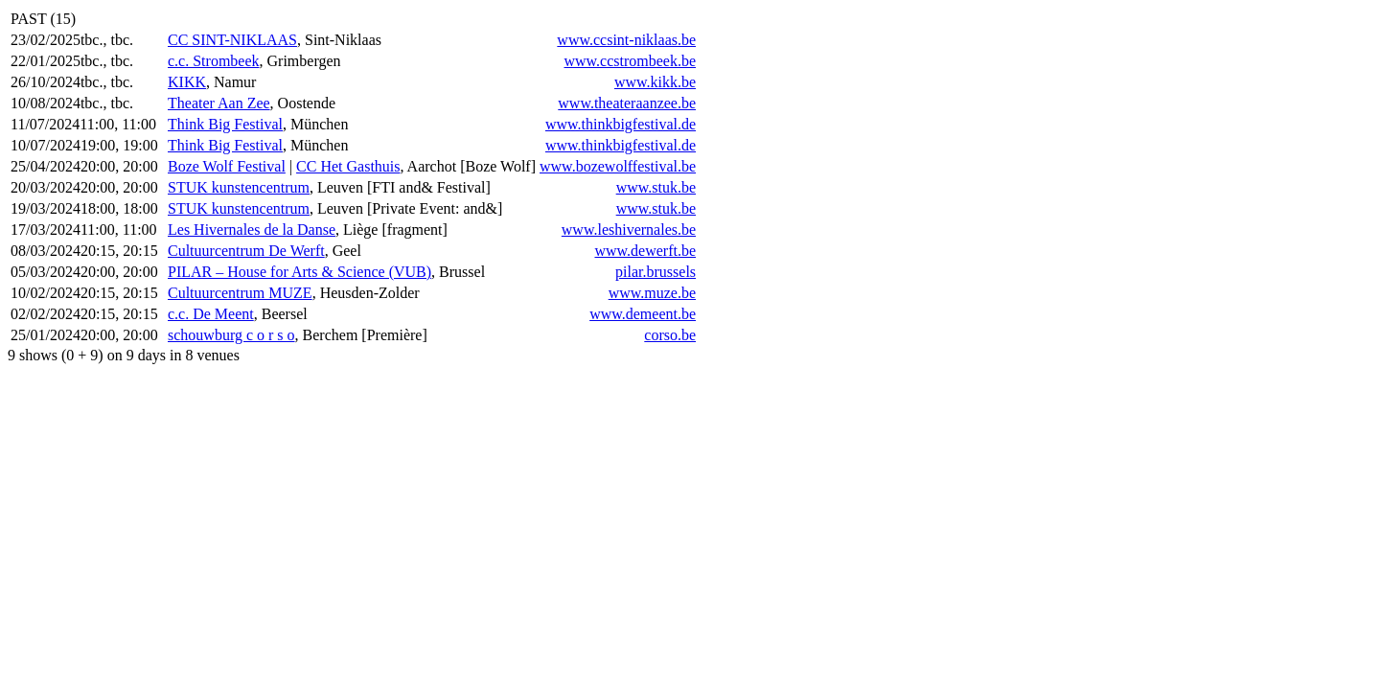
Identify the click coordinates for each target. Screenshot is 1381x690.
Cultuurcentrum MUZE (240, 293)
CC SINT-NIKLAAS (232, 40)
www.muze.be (652, 293)
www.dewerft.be (645, 250)
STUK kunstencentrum (239, 187)
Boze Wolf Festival (227, 166)
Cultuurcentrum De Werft (246, 250)
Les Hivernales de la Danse (251, 229)
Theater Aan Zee (219, 103)
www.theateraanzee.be (627, 103)
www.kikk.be (655, 82)
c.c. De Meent (211, 314)
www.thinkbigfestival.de (620, 124)
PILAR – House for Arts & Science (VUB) (299, 272)
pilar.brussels (655, 272)
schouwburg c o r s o (231, 335)
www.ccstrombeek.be (630, 61)
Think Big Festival (225, 124)
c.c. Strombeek (214, 61)
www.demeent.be (642, 314)
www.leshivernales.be (629, 229)
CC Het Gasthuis (348, 166)
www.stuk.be (656, 187)
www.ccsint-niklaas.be (626, 40)
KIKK (187, 82)
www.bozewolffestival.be (618, 166)
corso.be (670, 335)
